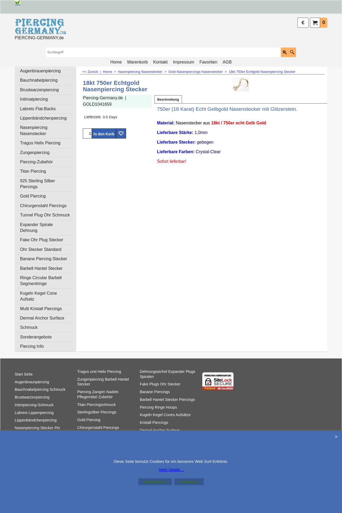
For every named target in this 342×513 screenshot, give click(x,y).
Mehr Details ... (171, 470)
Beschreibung (168, 99)
